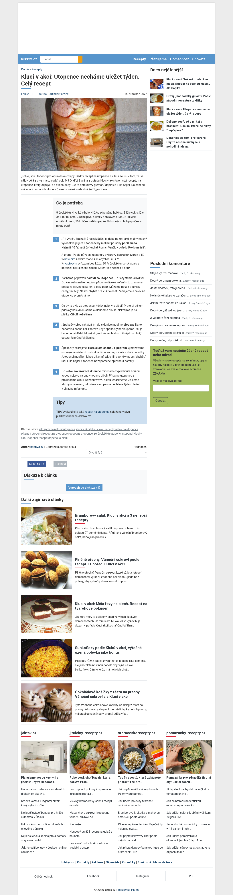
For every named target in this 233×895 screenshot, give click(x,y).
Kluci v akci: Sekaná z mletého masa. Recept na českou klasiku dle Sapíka (188, 84)
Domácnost (179, 59)
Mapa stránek (162, 862)
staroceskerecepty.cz (136, 733)
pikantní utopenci (32, 433)
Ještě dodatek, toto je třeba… (168, 288)
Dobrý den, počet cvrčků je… (168, 333)
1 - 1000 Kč (39, 94)
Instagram (142, 876)
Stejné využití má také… (165, 273)
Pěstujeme (158, 59)
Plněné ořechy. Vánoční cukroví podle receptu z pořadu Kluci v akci (107, 561)
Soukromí (144, 862)
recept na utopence (97, 411)
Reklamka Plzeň (128, 890)
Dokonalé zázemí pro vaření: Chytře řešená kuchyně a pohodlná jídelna (186, 142)
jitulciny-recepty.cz (86, 733)
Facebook (93, 876)
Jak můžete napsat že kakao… (169, 303)
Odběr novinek (43, 876)
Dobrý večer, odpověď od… (167, 340)
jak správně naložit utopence (57, 429)
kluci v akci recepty (102, 429)
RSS (191, 876)
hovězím (69, 259)
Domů (25, 69)
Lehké (25, 94)
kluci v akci (83, 429)
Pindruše (75, 824)
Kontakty (83, 862)
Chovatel (199, 59)
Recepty (139, 59)
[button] (84, 134)
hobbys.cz (29, 59)
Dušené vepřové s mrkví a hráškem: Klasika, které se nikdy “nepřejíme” (188, 126)
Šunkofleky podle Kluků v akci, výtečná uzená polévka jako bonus (108, 650)
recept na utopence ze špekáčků (89, 433)
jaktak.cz (29, 733)
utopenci (115, 433)
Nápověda (112, 862)
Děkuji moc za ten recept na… (168, 325)
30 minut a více (59, 94)
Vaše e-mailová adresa (167, 381)
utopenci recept (37, 438)
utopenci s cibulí (58, 438)
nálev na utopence (126, 429)
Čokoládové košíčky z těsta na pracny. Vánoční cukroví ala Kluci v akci (107, 694)
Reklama (97, 862)
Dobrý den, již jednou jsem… (167, 310)
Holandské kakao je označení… (169, 295)
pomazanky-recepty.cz (186, 733)
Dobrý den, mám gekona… (166, 280)
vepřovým (70, 263)
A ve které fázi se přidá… (166, 318)
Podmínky (128, 862)
